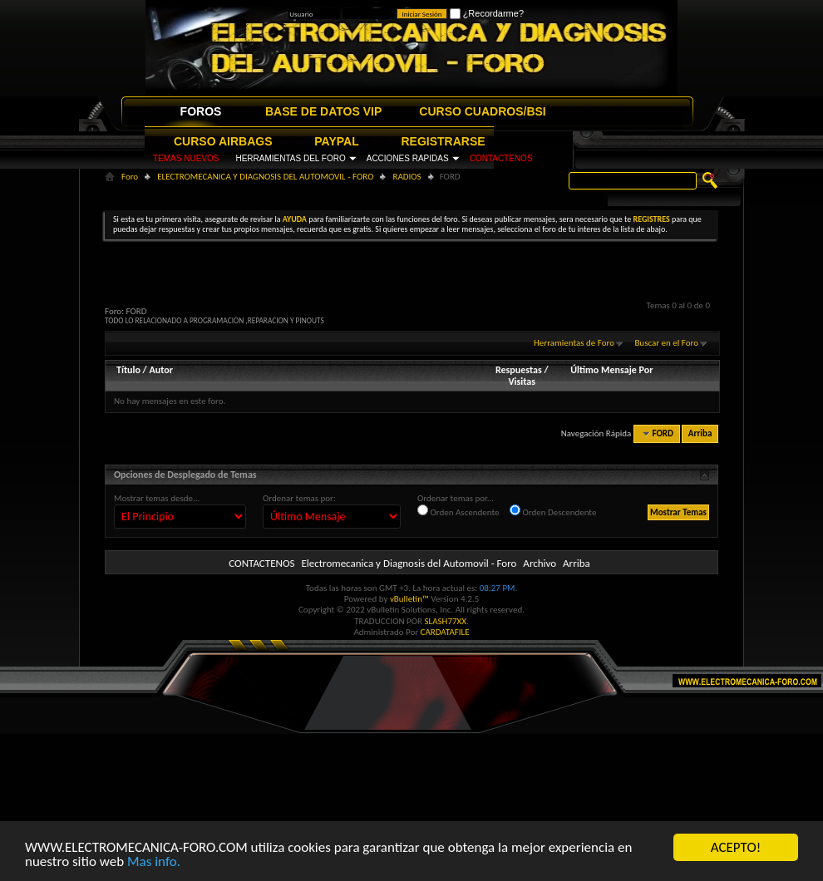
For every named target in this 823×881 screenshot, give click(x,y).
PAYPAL (336, 141)
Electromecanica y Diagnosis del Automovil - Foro (408, 563)
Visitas (521, 381)
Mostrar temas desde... (157, 498)
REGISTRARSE (443, 141)
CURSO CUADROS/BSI (482, 111)
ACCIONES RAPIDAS (408, 158)
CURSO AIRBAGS (223, 141)
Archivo (539, 563)
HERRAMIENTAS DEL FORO (290, 158)
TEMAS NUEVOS (186, 158)
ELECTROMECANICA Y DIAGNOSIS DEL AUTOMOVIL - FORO (265, 176)
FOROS (201, 111)
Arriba (700, 433)
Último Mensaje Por (611, 370)
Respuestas (518, 370)
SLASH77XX (446, 621)
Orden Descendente (553, 511)
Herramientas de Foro (574, 342)
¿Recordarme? (487, 13)
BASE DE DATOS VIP (323, 111)
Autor (160, 370)
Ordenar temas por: (299, 498)
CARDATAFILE (445, 632)
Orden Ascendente (458, 511)
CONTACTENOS (501, 158)
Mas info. (153, 862)
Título (128, 370)
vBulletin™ (409, 598)
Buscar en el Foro (666, 342)
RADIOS (406, 176)
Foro (129, 176)
